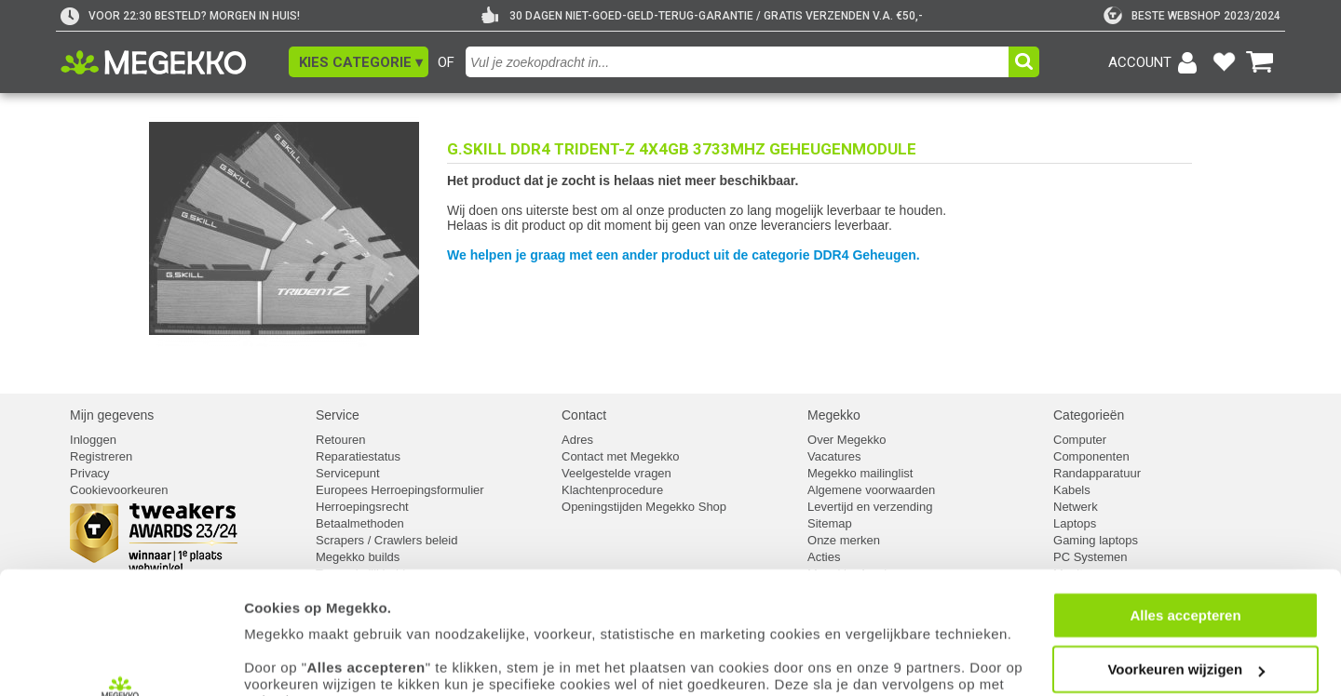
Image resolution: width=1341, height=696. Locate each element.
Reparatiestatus (358, 456)
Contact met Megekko (620, 456)
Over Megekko (847, 440)
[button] (358, 62)
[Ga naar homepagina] (175, 62)
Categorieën (1088, 415)
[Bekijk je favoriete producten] (1223, 62)
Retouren (340, 440)
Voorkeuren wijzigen (1186, 561)
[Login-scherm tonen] (1155, 62)
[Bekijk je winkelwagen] (1260, 62)
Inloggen (93, 440)
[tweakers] (1192, 16)
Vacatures (834, 456)
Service (337, 415)
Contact (584, 415)
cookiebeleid (833, 626)
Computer (1079, 440)
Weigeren (1185, 614)
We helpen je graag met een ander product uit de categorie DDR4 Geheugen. (683, 255)
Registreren (101, 456)
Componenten (1091, 456)
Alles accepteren (1185, 506)
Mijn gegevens (112, 415)
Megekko (833, 415)
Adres (577, 440)
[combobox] (739, 62)
